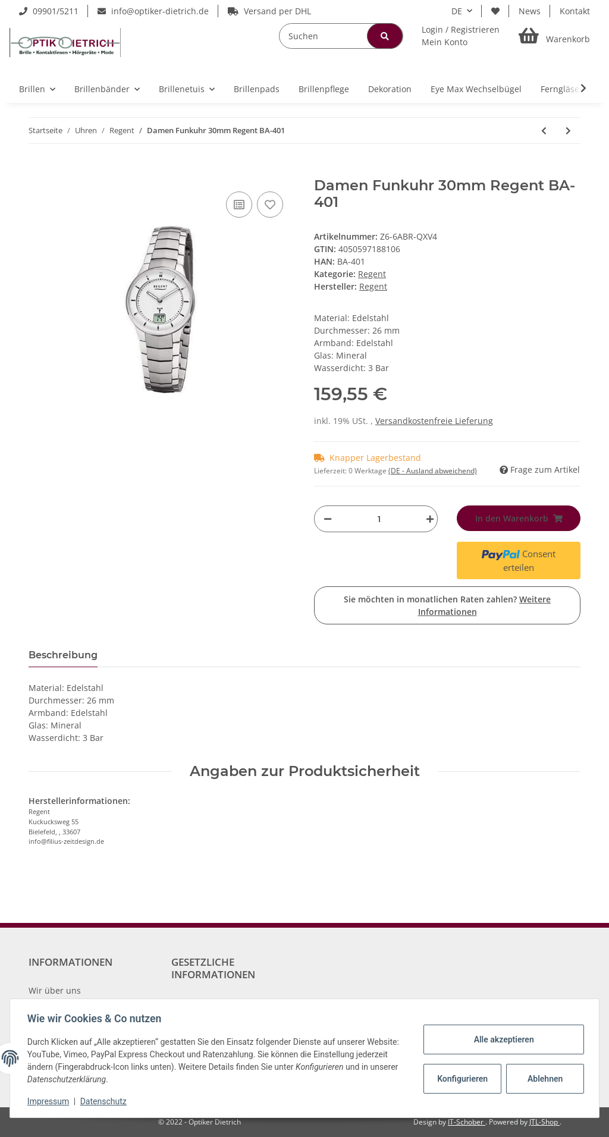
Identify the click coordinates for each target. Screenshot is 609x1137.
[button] (460, 35)
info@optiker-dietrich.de (153, 11)
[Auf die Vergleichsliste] (239, 204)
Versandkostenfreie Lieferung (434, 420)
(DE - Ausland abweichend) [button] (432, 471)
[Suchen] (341, 36)
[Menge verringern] (328, 519)
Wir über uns (55, 990)
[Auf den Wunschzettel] (270, 204)
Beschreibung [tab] (63, 655)
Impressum (50, 1101)
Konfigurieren (462, 1078)
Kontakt (575, 11)
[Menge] (378, 519)
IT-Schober (466, 1122)
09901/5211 (49, 11)
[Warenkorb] (554, 35)
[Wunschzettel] (495, 11)
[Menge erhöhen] (427, 519)
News (530, 11)
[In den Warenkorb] (38, 170)
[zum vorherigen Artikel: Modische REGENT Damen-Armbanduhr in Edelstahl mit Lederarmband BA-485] (544, 130)
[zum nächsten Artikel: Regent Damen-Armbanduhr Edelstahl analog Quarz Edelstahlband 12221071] (568, 130)
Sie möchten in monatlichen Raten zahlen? (447, 605)
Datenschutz (105, 1101)
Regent (372, 273)
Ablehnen (543, 1078)
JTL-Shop (544, 1122)
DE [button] (456, 11)
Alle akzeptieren (502, 1039)
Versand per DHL (269, 11)
